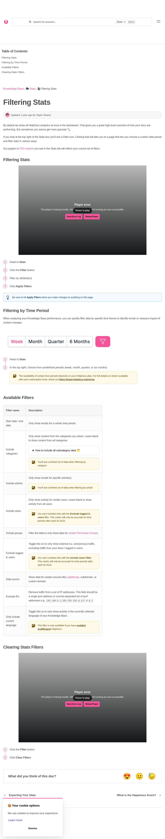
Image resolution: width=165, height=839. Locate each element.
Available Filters (10, 67)
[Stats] (31, 88)
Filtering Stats (9, 57)
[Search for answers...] (73, 21)
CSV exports (26, 148)
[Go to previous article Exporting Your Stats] (20, 795)
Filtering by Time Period (14, 62)
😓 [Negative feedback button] (152, 776)
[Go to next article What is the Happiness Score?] (138, 795)
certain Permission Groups (83, 533)
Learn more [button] (15, 820)
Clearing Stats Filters (13, 72)
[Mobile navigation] (158, 22)
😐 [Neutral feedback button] (139, 776)
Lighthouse (73, 577)
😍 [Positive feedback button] (127, 776)
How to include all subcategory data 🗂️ (57, 450)
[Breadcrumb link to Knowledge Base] (13, 88)
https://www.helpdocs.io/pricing (77, 379)
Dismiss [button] (32, 828)
